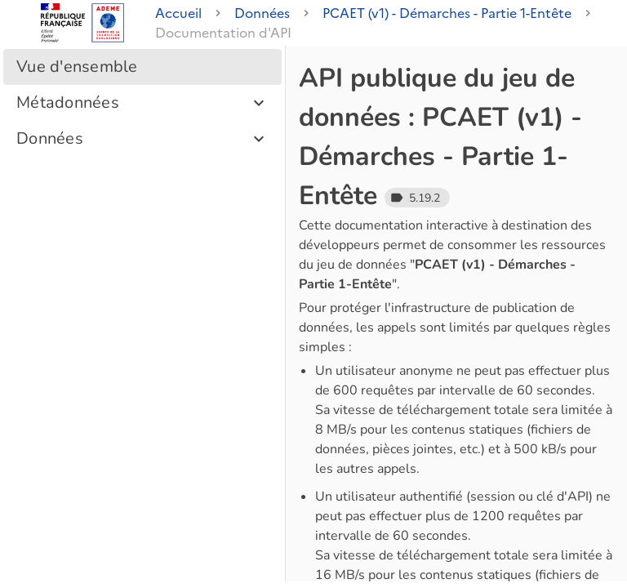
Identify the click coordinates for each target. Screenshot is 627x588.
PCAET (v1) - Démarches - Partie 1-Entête (446, 13)
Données (262, 13)
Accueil (178, 13)
